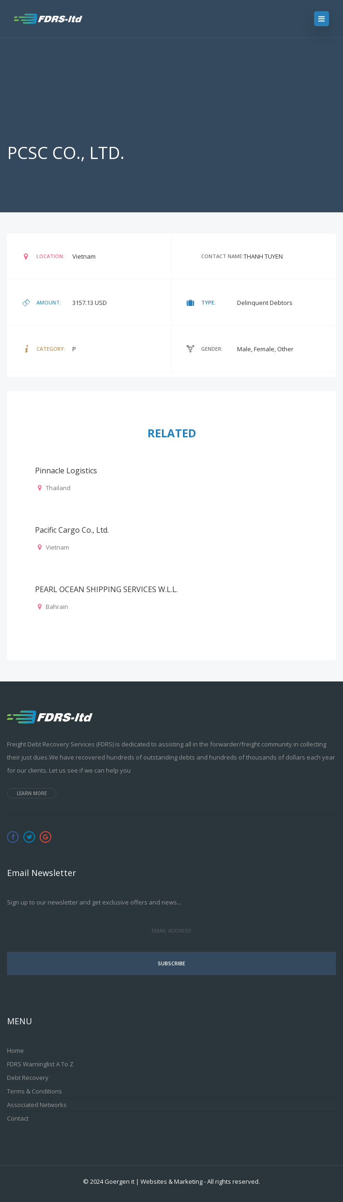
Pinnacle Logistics (66, 470)
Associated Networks (37, 1105)
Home (15, 1050)
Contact (17, 1118)
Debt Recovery (28, 1077)
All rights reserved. (233, 1181)
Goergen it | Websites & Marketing (154, 1181)
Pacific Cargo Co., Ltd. (72, 530)
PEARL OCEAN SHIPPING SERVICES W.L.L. (106, 589)
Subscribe (171, 963)
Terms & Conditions (34, 1091)
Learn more (32, 793)
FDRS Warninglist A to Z (40, 1064)
